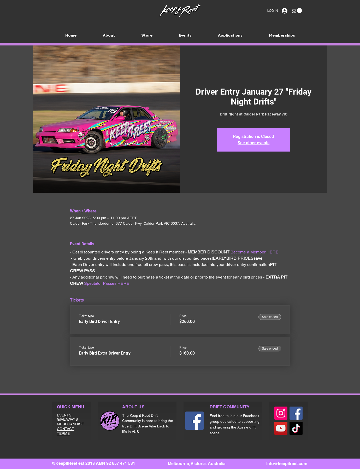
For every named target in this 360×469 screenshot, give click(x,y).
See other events (253, 142)
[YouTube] (280, 428)
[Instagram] (280, 413)
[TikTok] (296, 428)
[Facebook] (194, 421)
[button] (297, 10)
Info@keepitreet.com (286, 463)
